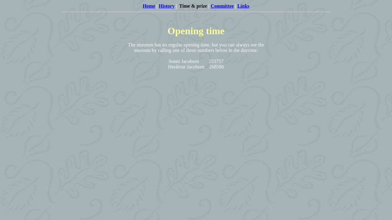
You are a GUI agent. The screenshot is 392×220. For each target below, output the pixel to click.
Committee (222, 6)
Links (243, 6)
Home (149, 6)
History (167, 6)
